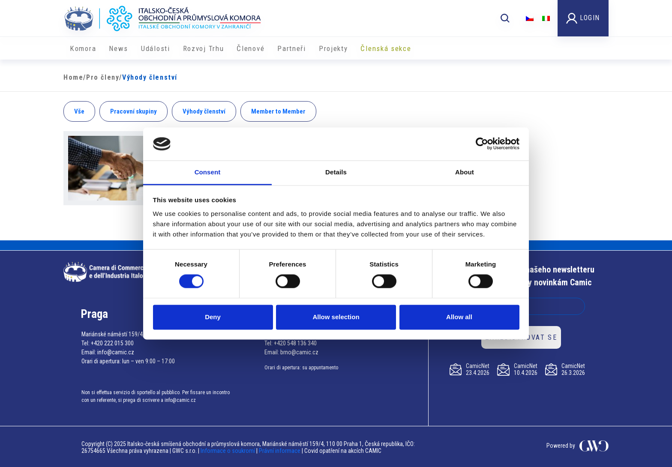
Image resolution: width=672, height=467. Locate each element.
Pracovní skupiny (133, 111)
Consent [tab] (208, 172)
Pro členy (102, 77)
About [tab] (464, 172)
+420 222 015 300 (112, 343)
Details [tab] (336, 172)
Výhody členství (204, 111)
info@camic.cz (115, 352)
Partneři (291, 48)
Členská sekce (385, 48)
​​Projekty (333, 48)
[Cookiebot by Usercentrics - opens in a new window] (481, 144)
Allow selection (335, 316)
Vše (79, 111)
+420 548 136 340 (295, 343)
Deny (213, 316)
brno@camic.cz (299, 352)
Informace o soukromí (228, 450)
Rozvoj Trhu (203, 48)
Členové (250, 48)
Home (73, 77)
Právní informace (279, 450)
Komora (83, 48)
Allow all (459, 316)
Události (155, 48)
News (118, 48)
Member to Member (278, 111)
